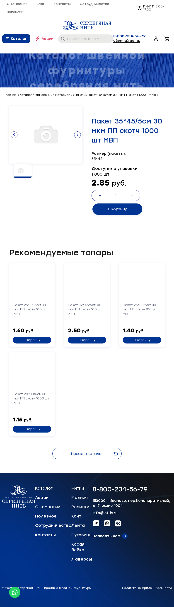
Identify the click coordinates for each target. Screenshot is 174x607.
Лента (78, 525)
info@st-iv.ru (105, 513)
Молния (79, 497)
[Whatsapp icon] (14, 592)
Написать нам (106, 536)
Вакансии (15, 12)
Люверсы (81, 559)
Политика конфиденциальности (147, 588)
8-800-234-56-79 (129, 36)
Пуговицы (81, 534)
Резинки (80, 506)
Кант (76, 516)
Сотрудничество (94, 4)
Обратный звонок (126, 40)
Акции (47, 38)
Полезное (46, 516)
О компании (17, 4)
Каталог (19, 38)
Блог (40, 4)
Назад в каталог (95, 454)
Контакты (62, 4)
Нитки (77, 488)
